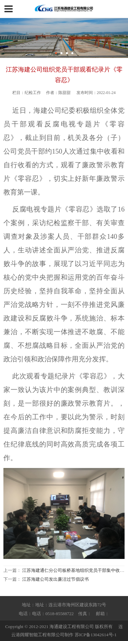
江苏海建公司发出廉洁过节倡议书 (55, 579)
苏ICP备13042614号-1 (96, 634)
